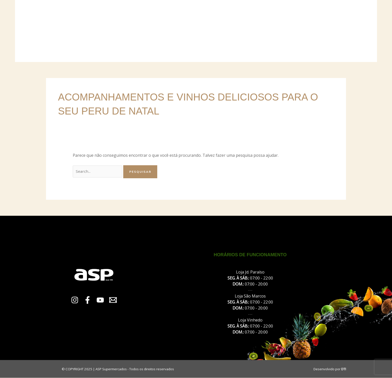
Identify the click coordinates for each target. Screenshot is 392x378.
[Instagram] (74, 300)
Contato (279, 31)
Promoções (248, 31)
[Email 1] (113, 300)
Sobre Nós (124, 31)
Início (98, 31)
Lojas (150, 31)
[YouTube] (100, 300)
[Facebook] (87, 300)
